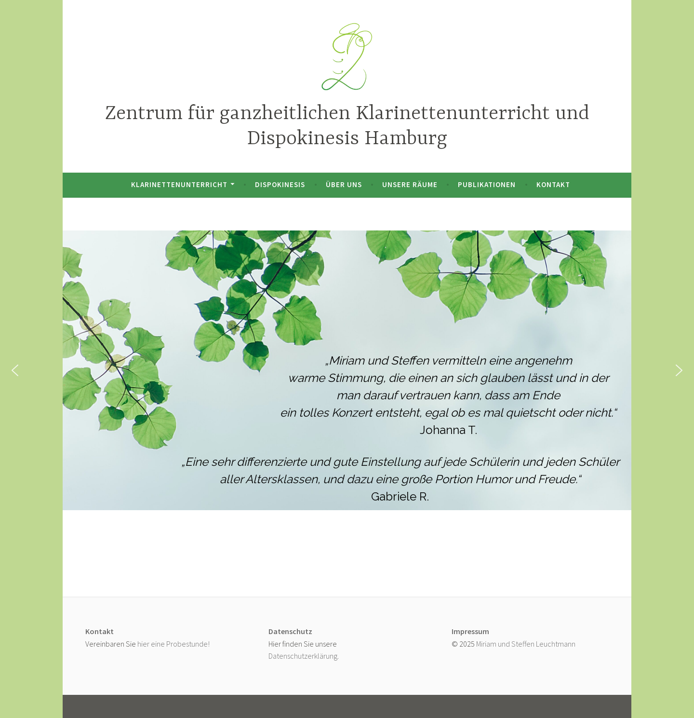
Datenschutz (290, 631)
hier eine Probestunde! (173, 644)
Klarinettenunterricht (179, 184)
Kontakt (553, 184)
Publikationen (487, 184)
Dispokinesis (280, 184)
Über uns (344, 184)
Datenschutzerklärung (302, 656)
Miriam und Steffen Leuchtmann (525, 644)
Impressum (470, 631)
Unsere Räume (410, 184)
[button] (15, 370)
